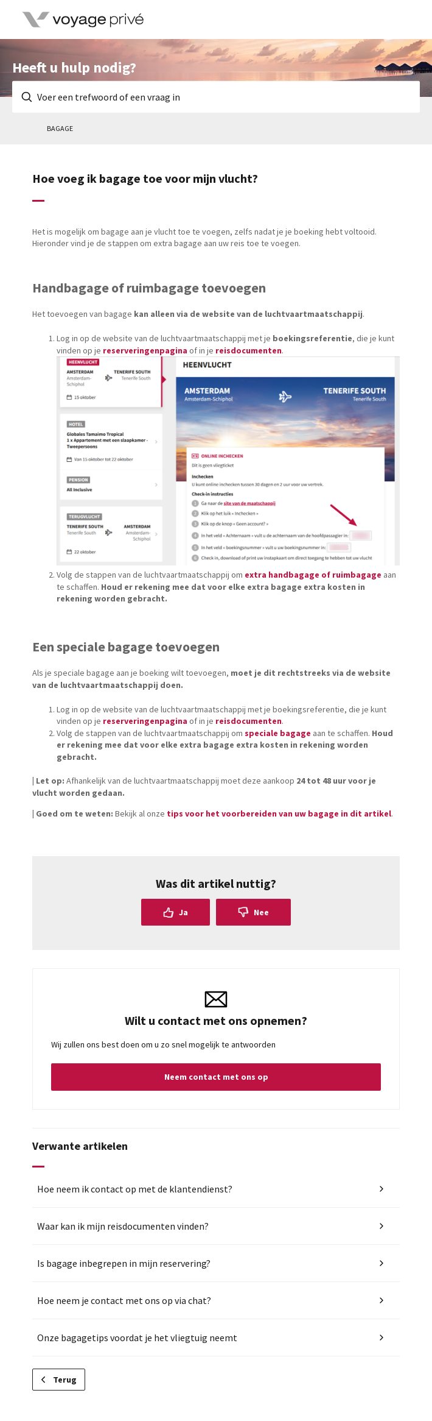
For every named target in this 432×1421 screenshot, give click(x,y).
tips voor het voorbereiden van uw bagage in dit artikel (279, 813)
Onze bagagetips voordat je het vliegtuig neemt (137, 1337)
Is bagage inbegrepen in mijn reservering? (124, 1263)
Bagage (60, 128)
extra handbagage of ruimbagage (313, 574)
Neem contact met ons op (216, 1076)
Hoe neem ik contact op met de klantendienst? (134, 1189)
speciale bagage (277, 733)
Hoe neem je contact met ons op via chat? (124, 1300)
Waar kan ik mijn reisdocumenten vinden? (123, 1226)
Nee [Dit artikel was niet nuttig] (261, 912)
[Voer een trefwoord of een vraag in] (216, 97)
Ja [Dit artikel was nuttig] (183, 912)
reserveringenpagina (145, 350)
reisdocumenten (248, 350)
